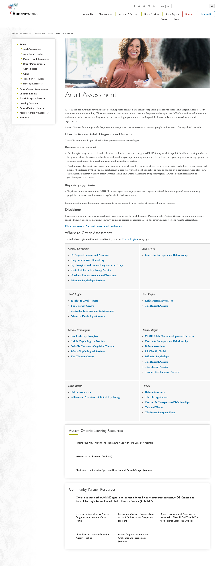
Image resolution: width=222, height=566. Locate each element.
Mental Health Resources (36, 58)
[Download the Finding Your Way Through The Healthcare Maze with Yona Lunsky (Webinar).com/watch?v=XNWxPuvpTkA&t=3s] (95, 447)
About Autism (105, 14)
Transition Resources (33, 78)
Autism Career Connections (34, 88)
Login (119, 557)
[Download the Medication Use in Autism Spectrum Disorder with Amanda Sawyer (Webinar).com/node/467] (179, 447)
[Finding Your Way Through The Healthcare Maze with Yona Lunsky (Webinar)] (95, 447)
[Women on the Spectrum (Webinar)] (137, 447)
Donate (189, 14)
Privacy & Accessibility (141, 557)
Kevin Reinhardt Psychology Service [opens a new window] (91, 270)
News (176, 19)
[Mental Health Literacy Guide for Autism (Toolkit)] (95, 518)
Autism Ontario (19, 33)
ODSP (26, 73)
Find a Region (172, 14)
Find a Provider (151, 14)
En (162, 6)
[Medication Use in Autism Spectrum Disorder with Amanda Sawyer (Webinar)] (179, 447)
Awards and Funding (33, 53)
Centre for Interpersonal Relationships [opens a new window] (92, 310)
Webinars (24, 117)
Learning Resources (29, 103)
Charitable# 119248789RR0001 (168, 557)
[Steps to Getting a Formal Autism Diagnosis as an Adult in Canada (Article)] (95, 498)
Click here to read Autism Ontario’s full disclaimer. (93, 226)
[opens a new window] (134, 6)
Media (127, 557)
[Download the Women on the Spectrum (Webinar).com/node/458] (137, 447)
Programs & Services (128, 14)
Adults (52, 33)
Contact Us (99, 557)
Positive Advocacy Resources (34, 112)
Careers (110, 557)
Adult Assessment (32, 48)
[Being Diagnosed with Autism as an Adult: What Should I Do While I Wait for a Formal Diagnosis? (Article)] (179, 498)
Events (163, 19)
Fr (168, 6)
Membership (206, 14)
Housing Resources (33, 83)
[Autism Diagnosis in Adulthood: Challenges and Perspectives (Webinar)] (137, 518)
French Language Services (32, 98)
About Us (88, 14)
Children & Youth (28, 93)
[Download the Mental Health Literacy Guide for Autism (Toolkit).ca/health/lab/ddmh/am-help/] (95, 518)
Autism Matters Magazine (32, 107)
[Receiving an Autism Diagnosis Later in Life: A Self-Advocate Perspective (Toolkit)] (137, 498)
